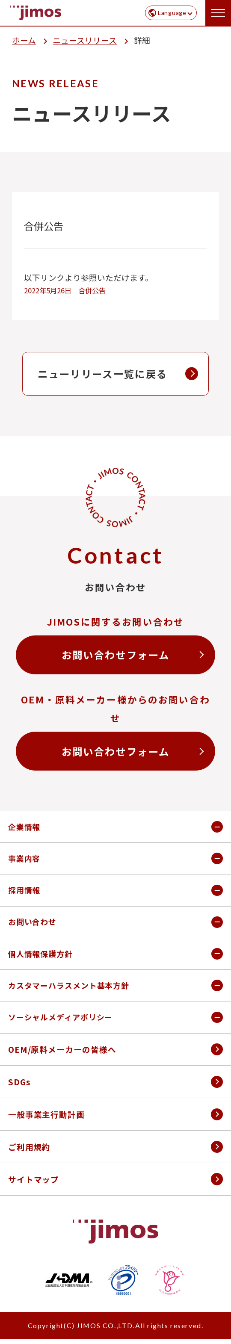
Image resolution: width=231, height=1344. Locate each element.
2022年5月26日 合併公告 (65, 290)
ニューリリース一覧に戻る (102, 373)
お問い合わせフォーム (115, 654)
